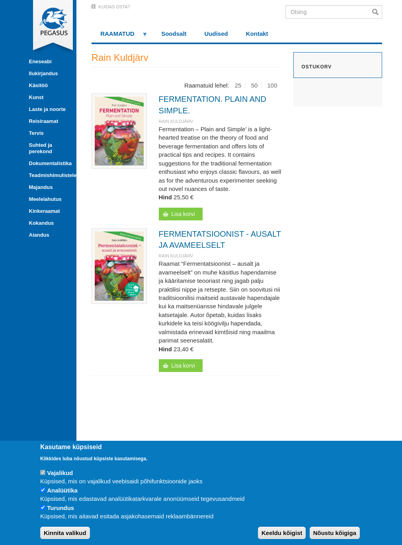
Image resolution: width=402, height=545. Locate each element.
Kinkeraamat (44, 211)
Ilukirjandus (43, 73)
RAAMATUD (120, 36)
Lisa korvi (183, 214)
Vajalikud (60, 472)
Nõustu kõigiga (334, 532)
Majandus (41, 187)
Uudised (216, 33)
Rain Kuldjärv (176, 121)
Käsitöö (38, 85)
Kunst (36, 97)
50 (254, 85)
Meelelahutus (45, 199)
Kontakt (257, 33)
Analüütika (62, 490)
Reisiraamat (44, 121)
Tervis (36, 133)
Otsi (377, 12)
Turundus (60, 507)
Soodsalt (173, 33)
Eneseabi (40, 61)
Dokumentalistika (49, 163)
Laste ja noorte (47, 109)
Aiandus (39, 235)
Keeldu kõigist (281, 532)
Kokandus (41, 223)
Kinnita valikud (65, 532)
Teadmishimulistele (49, 175)
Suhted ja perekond (41, 148)
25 (238, 85)
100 (272, 85)
